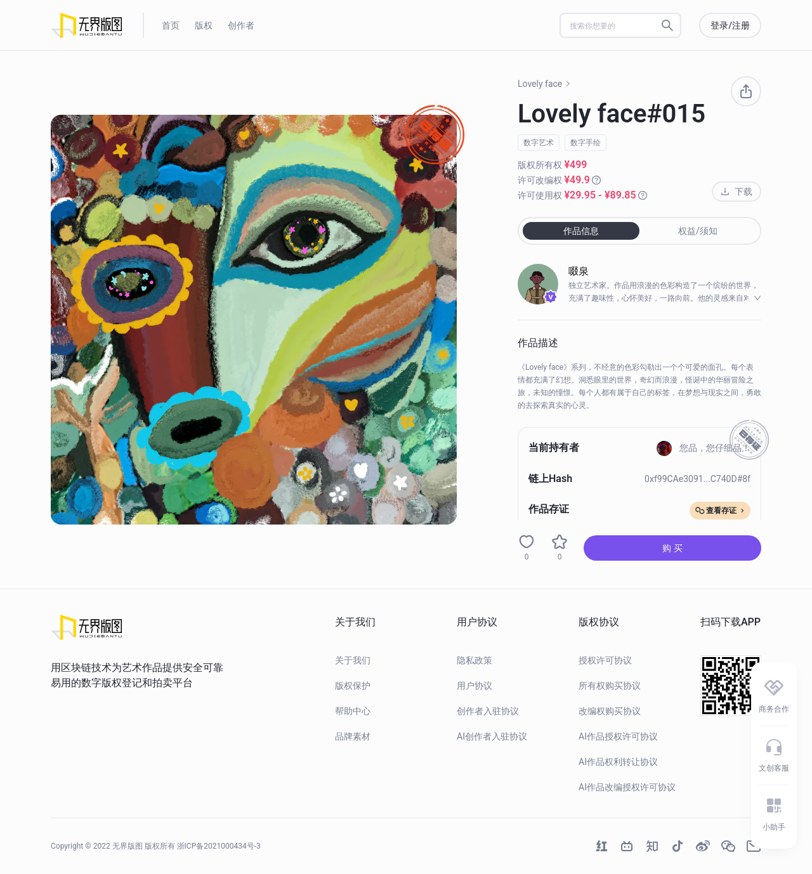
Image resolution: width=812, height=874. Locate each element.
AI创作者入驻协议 (492, 736)
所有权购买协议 (610, 686)
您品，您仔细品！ (703, 448)
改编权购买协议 (610, 711)
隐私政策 (474, 660)
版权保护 (352, 686)
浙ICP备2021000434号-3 (219, 846)
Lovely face (544, 84)
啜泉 (578, 271)
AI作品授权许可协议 (618, 736)
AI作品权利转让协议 (618, 762)
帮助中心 (352, 711)
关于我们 (352, 660)
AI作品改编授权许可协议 (627, 787)
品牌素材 (352, 736)
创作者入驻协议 (488, 711)
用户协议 (474, 686)
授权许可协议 (605, 660)
